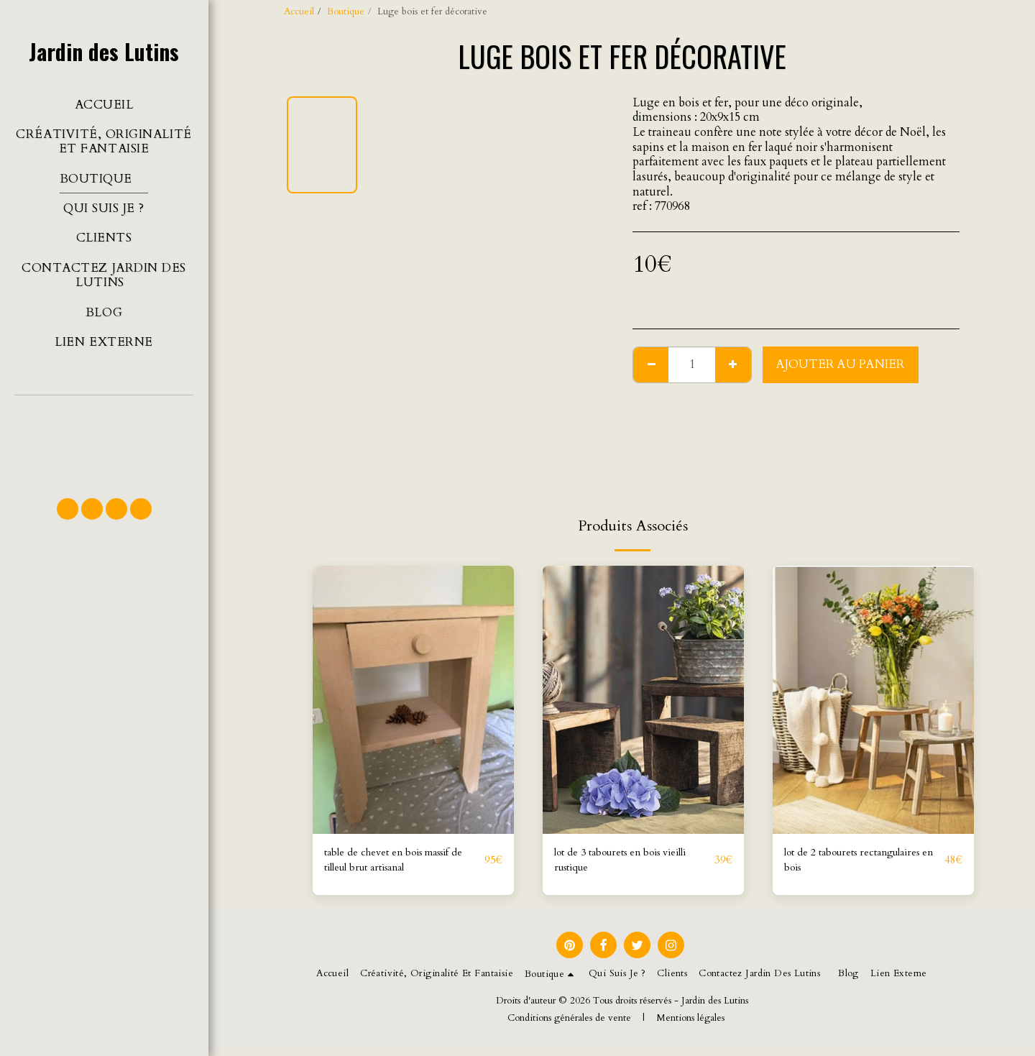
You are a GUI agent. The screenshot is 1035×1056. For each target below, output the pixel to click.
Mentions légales (690, 1023)
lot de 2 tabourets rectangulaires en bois (841, 863)
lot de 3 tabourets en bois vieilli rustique (633, 863)
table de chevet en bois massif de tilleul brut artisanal (399, 863)
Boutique (345, 11)
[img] (413, 700)
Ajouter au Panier (840, 364)
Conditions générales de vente (569, 1023)
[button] (104, 440)
